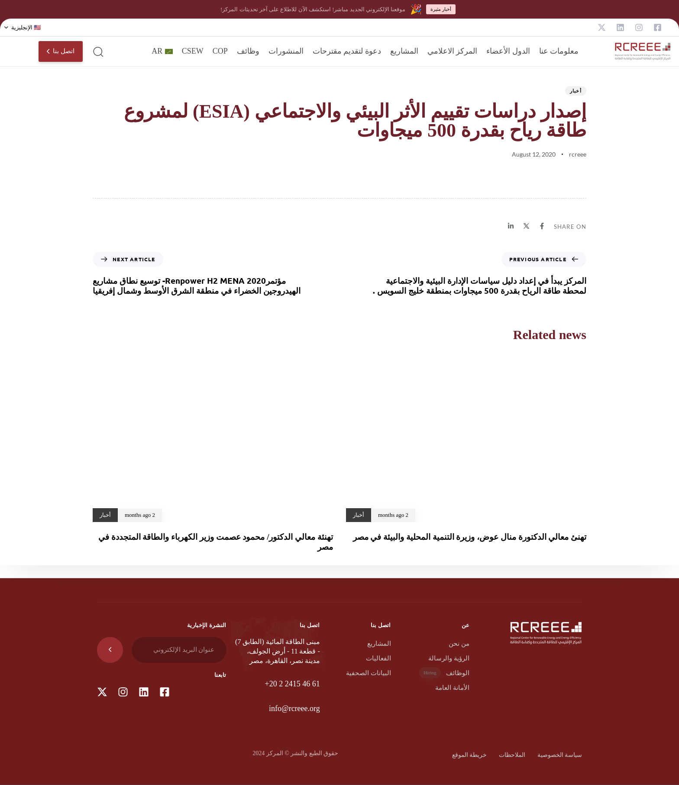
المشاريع (404, 51)
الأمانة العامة (452, 687)
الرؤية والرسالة (448, 658)
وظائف (248, 51)
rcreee (577, 154)
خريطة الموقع (469, 755)
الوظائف (444, 672)
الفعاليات (378, 658)
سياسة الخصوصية (559, 755)
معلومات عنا (559, 51)
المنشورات (286, 51)
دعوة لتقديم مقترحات (347, 51)
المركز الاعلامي (452, 51)
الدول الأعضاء (508, 51)
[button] (22, 27)
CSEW (193, 51)
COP (220, 51)
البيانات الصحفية (368, 673)
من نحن (459, 643)
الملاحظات (512, 755)
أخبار (576, 90)
